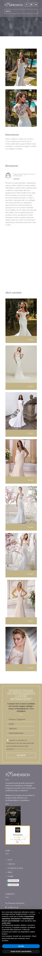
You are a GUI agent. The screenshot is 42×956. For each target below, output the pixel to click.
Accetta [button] (21, 946)
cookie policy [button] (6, 923)
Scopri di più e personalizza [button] (21, 951)
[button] (39, 913)
